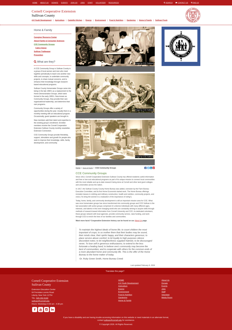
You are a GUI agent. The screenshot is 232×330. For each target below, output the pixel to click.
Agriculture (59, 20)
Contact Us (183, 3)
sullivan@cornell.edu (40, 301)
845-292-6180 (42, 298)
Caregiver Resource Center (45, 37)
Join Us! (74, 3)
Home (34, 3)
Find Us (195, 3)
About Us (44, 3)
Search (169, 3)
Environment (100, 20)
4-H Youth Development (41, 20)
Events (64, 3)
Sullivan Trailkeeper (42, 51)
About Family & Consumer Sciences (49, 41)
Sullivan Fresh (161, 20)
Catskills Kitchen (75, 20)
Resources (114, 3)
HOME (121, 280)
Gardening (131, 20)
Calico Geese (40, 48)
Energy (89, 20)
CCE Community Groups (44, 44)
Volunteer (100, 3)
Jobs (82, 3)
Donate (54, 3)
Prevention (38, 55)
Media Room (167, 297)
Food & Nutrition (116, 20)
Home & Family (145, 20)
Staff (90, 3)
